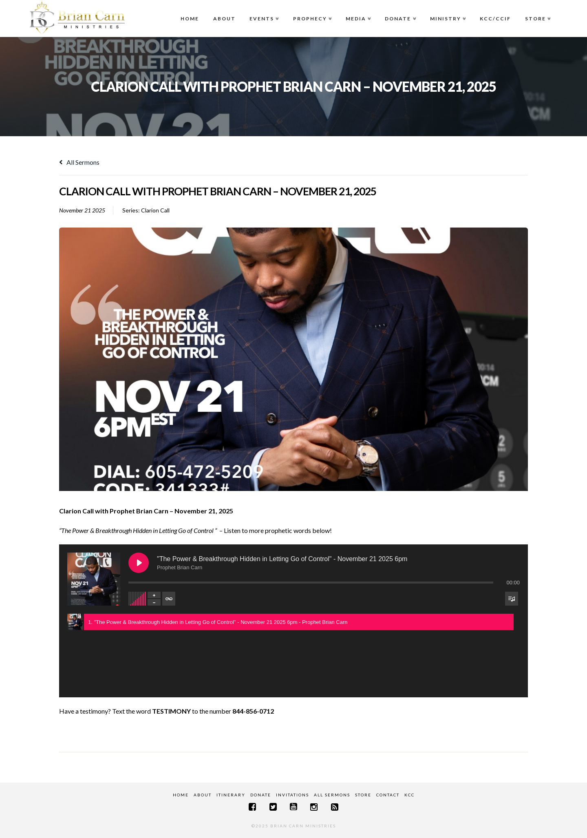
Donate (399, 11)
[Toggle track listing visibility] (511, 599)
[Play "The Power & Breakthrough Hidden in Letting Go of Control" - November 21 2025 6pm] (138, 563)
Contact (387, 794)
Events (263, 11)
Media (357, 11)
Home (190, 18)
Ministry (447, 11)
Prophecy (311, 11)
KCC (409, 794)
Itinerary (230, 794)
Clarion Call (155, 210)
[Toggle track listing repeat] (168, 599)
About (224, 18)
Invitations (292, 794)
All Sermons (79, 162)
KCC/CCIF (495, 18)
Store (537, 11)
